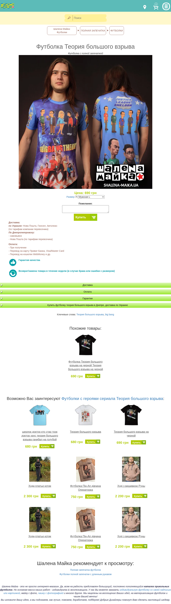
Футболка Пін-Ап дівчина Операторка (85, 488)
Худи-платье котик (39, 486)
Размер (71, 197)
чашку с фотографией (50, 593)
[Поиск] (91, 18)
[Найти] (69, 18)
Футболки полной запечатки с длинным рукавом (85, 574)
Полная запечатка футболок (85, 570)
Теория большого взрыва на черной (131, 433)
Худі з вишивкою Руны (131, 486)
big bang (109, 314)
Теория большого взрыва (90, 314)
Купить (80, 217)
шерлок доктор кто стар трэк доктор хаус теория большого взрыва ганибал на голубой (40, 435)
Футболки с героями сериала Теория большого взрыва (112, 398)
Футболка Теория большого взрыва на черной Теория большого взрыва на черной (85, 365)
